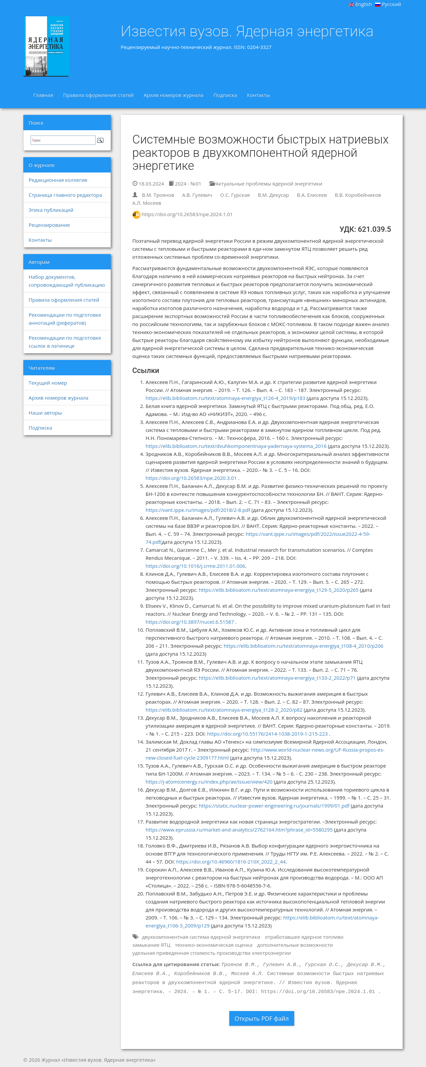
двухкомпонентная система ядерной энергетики (201, 936)
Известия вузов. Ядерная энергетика (247, 31)
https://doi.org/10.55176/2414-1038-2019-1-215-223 (267, 733)
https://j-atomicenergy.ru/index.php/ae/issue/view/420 (209, 781)
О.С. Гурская (235, 194)
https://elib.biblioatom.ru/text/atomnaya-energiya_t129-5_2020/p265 (278, 589)
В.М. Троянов (158, 194)
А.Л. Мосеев (146, 202)
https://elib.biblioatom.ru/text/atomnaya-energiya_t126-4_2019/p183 (226, 398)
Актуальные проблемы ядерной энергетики (265, 183)
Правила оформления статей (98, 95)
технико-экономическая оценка (214, 944)
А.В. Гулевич (197, 194)
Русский (388, 4)
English (360, 4)
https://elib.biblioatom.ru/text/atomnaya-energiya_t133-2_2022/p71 (277, 677)
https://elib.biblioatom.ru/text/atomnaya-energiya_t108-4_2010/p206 (303, 645)
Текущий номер (48, 382)
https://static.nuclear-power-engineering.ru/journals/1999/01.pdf (274, 805)
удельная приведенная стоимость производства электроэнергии (211, 952)
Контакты (258, 95)
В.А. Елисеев (312, 194)
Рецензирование (49, 224)
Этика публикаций (51, 209)
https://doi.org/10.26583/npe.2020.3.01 (191, 478)
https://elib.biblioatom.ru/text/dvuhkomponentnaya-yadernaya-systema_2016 (236, 446)
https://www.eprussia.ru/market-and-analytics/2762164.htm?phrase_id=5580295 (239, 829)
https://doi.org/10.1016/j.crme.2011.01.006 (195, 565)
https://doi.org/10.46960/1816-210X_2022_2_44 (231, 861)
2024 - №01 (185, 183)
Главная (43, 95)
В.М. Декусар (273, 194)
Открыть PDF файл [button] (262, 1018)
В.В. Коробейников (358, 194)
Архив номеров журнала (174, 95)
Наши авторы (45, 412)
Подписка (225, 95)
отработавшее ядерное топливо (304, 936)
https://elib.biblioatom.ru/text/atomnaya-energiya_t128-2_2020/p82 (224, 709)
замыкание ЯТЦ (151, 944)
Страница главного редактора (65, 194)
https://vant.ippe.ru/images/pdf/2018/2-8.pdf (198, 510)
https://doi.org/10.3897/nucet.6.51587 (190, 621)
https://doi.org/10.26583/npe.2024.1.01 (187, 214)
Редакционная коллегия (58, 180)
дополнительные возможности (295, 944)
